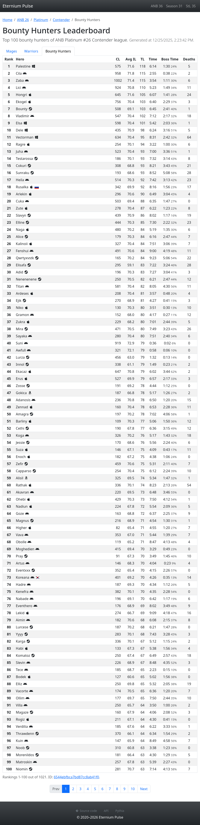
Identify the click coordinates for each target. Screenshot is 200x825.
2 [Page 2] (73, 788)
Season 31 (174, 6)
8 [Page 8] (117, 788)
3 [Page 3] (80, 788)
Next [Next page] (144, 788)
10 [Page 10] (133, 788)
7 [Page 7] (110, 788)
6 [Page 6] (102, 788)
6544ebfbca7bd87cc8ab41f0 (76, 777)
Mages (11, 51)
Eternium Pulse (18, 6)
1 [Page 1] (67, 788)
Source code (86, 811)
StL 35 (191, 6)
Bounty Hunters (58, 51)
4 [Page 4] (88, 788)
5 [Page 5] (95, 788)
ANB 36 (157, 6)
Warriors (31, 51)
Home (7, 19)
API (106, 811)
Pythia (119, 811)
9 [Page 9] (124, 788)
